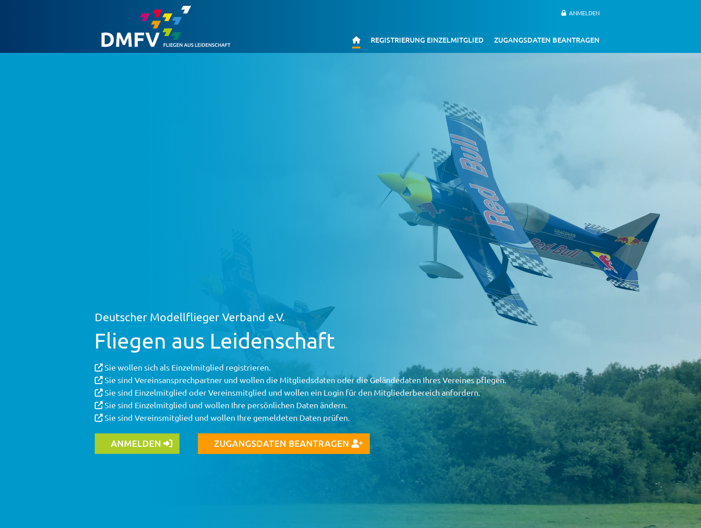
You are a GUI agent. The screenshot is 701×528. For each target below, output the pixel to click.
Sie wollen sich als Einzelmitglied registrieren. (183, 367)
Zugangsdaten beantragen (547, 39)
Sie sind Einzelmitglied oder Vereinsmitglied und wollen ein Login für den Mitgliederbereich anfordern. (287, 392)
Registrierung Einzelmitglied (427, 39)
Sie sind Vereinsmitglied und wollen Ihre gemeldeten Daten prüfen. (222, 417)
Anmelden (584, 13)
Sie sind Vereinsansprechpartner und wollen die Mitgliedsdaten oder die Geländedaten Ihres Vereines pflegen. (300, 379)
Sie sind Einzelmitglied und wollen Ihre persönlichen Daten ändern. (221, 405)
